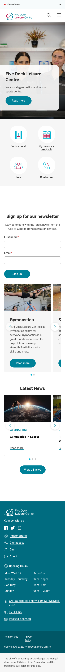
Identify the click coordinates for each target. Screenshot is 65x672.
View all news (32, 469)
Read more (18, 100)
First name (11, 237)
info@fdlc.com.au (20, 619)
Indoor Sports (18, 535)
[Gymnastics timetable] (47, 138)
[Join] (18, 168)
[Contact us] (46, 168)
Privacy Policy (29, 638)
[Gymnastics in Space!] (27, 425)
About (13, 556)
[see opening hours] (60, 4)
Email (7, 253)
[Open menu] (59, 15)
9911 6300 (15, 611)
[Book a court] (18, 138)
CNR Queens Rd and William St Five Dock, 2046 (34, 603)
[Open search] (49, 15)
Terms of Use (11, 636)
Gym (12, 549)
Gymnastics (17, 542)
